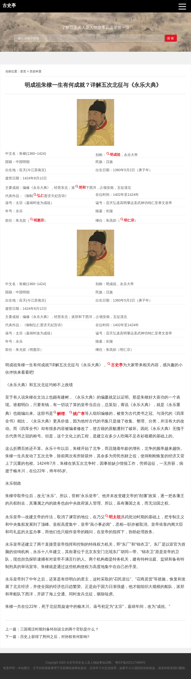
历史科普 (36, 71)
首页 (23, 71)
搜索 (171, 38)
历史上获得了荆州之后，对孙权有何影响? (54, 636)
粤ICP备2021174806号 (130, 662)
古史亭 (70, 662)
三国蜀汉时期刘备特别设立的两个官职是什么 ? (59, 629)
